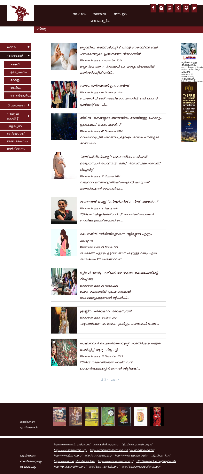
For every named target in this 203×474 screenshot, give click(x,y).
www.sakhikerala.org (105, 445)
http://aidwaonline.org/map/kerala (156, 462)
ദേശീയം (15, 88)
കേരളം (15, 80)
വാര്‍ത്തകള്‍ (14, 56)
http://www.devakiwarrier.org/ (115, 462)
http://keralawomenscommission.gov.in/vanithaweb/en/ (122, 451)
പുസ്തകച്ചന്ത (14, 126)
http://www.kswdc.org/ (98, 456)
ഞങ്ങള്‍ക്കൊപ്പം (17, 141)
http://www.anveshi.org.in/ (136, 445)
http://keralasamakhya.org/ (70, 467)
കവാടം (11, 47)
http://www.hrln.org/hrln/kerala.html (74, 462)
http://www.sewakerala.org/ (70, 451)
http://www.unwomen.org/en (131, 456)
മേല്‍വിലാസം (15, 149)
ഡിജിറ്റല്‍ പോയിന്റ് (12, 116)
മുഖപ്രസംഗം (18, 72)
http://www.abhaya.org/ (68, 456)
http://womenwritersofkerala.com (141, 467)
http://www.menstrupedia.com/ (72, 445)
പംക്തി (14, 64)
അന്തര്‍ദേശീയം (20, 96)
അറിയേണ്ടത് (15, 134)
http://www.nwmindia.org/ (104, 467)
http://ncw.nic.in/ (160, 456)
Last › (115, 380)
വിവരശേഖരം (15, 106)
